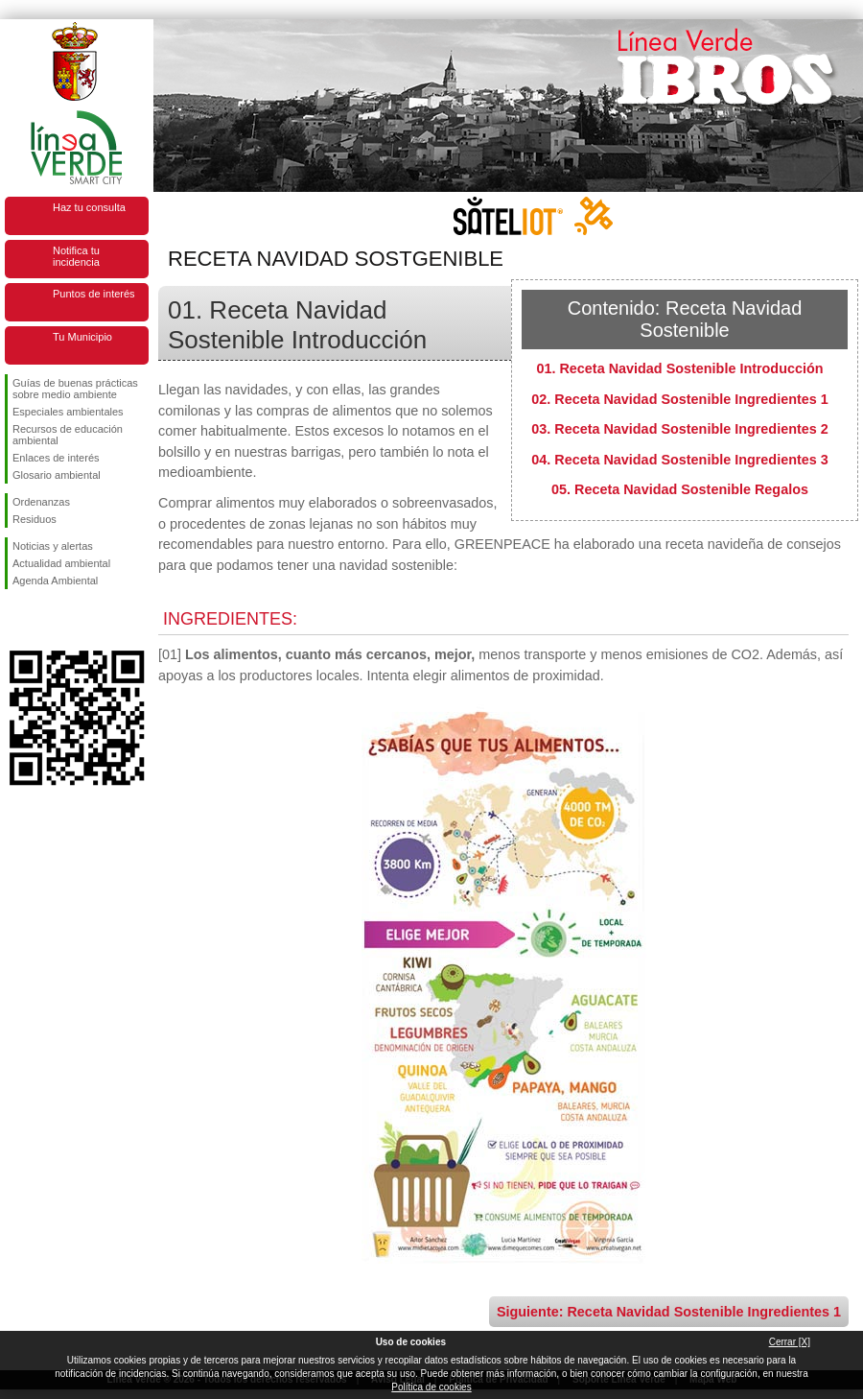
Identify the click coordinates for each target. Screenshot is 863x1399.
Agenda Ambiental (55, 580)
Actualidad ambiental (61, 563)
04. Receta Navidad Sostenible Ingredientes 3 (679, 459)
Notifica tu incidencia (76, 256)
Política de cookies (431, 1387)
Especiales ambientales (68, 411)
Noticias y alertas (52, 546)
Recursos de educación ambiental (67, 434)
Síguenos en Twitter (47, 619)
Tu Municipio (82, 337)
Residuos (34, 519)
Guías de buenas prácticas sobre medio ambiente (75, 388)
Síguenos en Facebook (16, 619)
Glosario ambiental (56, 475)
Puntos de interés (94, 293)
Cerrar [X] (789, 1342)
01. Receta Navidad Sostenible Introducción (679, 368)
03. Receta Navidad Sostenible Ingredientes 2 (679, 429)
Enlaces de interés (56, 457)
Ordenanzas (41, 502)
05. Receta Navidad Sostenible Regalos (679, 489)
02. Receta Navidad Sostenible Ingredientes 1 (679, 399)
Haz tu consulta (89, 207)
